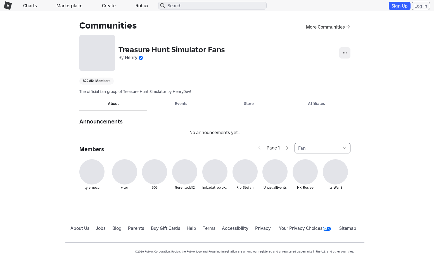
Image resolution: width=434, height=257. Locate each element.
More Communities (325, 27)
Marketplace (69, 5)
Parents (136, 228)
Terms (209, 228)
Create (109, 5)
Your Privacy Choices (305, 228)
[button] (141, 57)
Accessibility (235, 228)
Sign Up (400, 6)
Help (191, 228)
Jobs (101, 228)
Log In (420, 6)
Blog (117, 228)
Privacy (263, 228)
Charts (30, 5)
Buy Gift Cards (165, 228)
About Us (79, 228)
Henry (131, 57)
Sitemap (347, 228)
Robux (142, 5)
